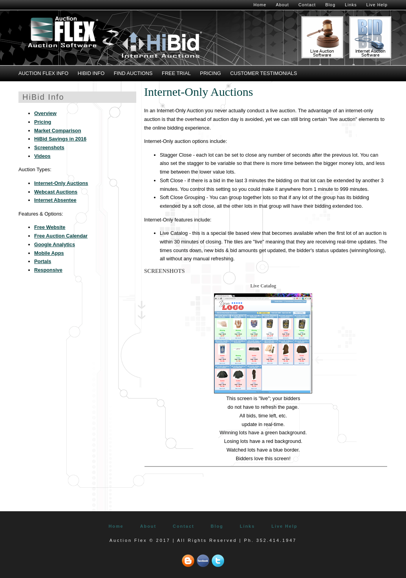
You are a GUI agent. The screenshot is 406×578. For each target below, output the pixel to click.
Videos (42, 156)
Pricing (210, 73)
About (282, 4)
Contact (307, 4)
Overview (45, 113)
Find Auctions (133, 73)
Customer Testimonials (263, 73)
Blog (330, 4)
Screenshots (49, 147)
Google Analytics (54, 244)
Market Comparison (57, 131)
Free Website (49, 227)
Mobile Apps (49, 253)
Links (351, 4)
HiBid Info (91, 73)
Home (259, 4)
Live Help (377, 4)
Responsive (48, 270)
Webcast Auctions (55, 192)
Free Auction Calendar (61, 236)
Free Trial (176, 73)
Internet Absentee (55, 200)
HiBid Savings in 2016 (60, 139)
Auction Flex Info (43, 73)
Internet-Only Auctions (61, 183)
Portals (42, 261)
